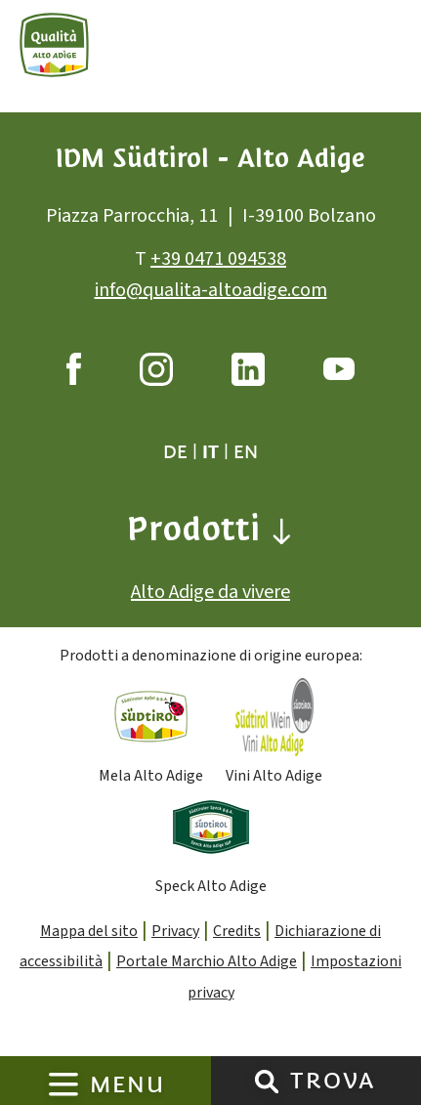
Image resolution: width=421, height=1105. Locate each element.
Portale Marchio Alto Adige (206, 962)
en (245, 452)
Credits (237, 931)
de (175, 452)
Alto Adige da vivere (210, 592)
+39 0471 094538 (218, 259)
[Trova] (266, 1080)
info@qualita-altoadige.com (211, 290)
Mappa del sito (89, 931)
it (210, 452)
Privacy (175, 931)
